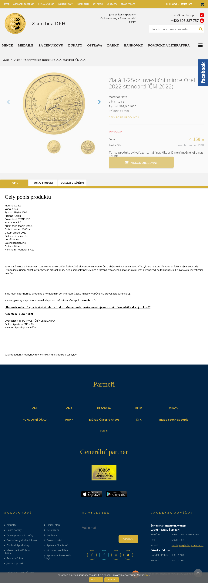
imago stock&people (173, 419)
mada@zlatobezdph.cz (185, 15)
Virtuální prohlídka (57, 550)
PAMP (69, 419)
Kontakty (52, 535)
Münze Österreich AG (104, 419)
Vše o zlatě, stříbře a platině (17, 552)
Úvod (6, 60)
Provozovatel (54, 540)
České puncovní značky (20, 535)
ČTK (139, 419)
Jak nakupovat (15, 563)
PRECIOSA (104, 408)
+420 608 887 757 (185, 20)
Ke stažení (53, 530)
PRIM (138, 408)
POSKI (104, 431)
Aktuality (11, 525)
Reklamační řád (15, 558)
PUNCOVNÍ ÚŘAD (35, 419)
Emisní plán (53, 525)
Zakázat (111, 579)
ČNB (69, 408)
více (146, 575)
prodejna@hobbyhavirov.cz (187, 545)
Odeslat (128, 538)
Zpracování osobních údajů (57, 557)
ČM (34, 408)
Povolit (96, 579)
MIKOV (173, 408)
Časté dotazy (14, 530)
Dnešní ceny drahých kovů (22, 540)
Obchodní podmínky (18, 545)
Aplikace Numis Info (58, 545)
